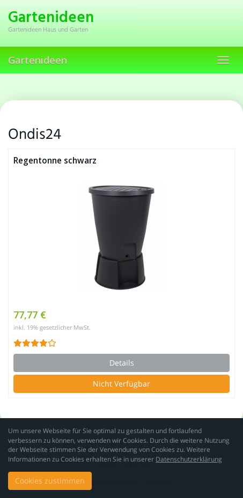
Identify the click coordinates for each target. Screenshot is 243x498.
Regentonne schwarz (55, 160)
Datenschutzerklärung (189, 459)
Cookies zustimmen (50, 480)
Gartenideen (37, 60)
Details (121, 363)
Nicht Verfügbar (121, 383)
